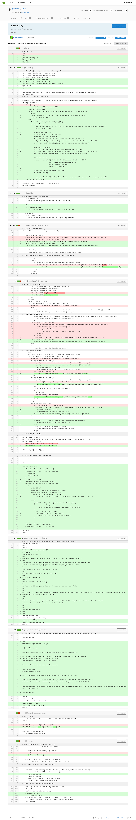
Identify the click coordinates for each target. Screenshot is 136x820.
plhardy (15, 8)
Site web (124, 818)
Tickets (26, 18)
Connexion (128, 3)
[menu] (96, 818)
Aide (30, 3)
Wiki (76, 18)
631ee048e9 (101, 38)
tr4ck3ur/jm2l (25, 12)
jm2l (24, 8)
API (118, 818)
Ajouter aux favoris (101, 11)
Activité (86, 18)
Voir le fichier (121, 48)
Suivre (84, 11)
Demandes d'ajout (44, 18)
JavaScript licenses (108, 818)
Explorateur (21, 3)
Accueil (11, 3)
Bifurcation (118, 11)
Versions (63, 18)
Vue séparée (107, 43)
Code (13, 18)
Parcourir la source (119, 26)
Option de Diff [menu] (121, 43)
